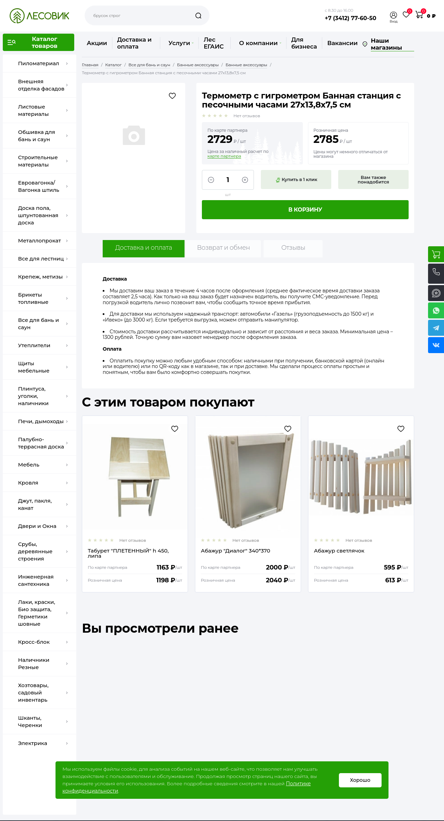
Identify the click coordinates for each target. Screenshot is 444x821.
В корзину (305, 209)
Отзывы (293, 247)
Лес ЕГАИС (214, 43)
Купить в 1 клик (296, 180)
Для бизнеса (304, 43)
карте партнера (224, 156)
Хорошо (360, 780)
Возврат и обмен (223, 247)
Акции (97, 43)
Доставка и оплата (134, 43)
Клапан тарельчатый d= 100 (125, 551)
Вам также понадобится (373, 179)
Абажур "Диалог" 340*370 (348, 551)
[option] (134, 504)
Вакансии (342, 43)
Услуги (181, 43)
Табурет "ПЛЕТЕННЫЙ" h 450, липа (241, 553)
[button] (393, 15)
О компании (260, 43)
